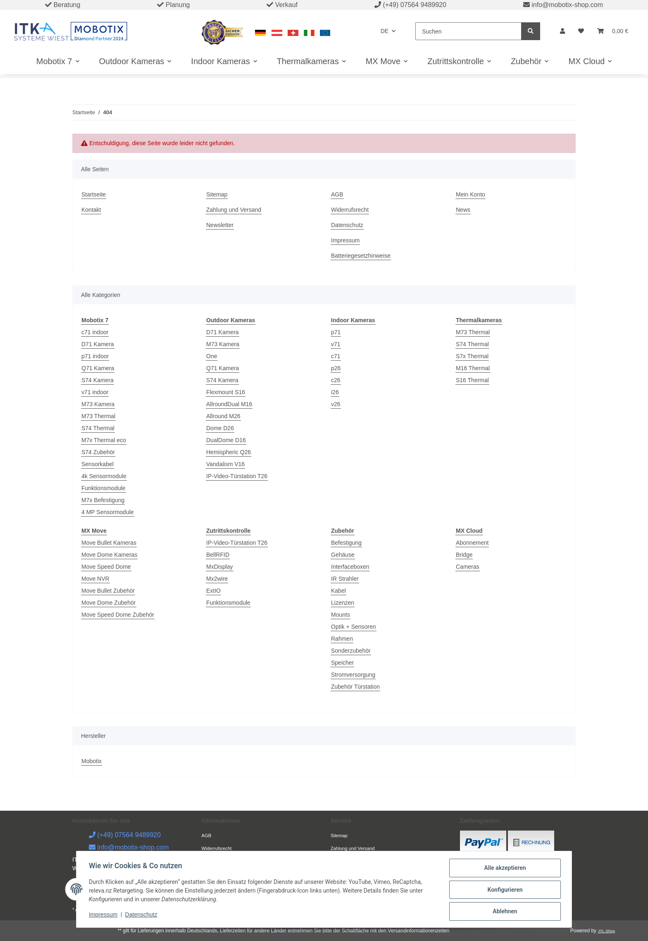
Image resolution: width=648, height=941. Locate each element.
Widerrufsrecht (350, 209)
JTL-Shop (606, 931)
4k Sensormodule (103, 476)
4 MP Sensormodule (107, 512)
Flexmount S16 (225, 392)
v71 (336, 344)
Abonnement (472, 542)
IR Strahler (345, 578)
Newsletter (219, 225)
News (463, 209)
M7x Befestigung (102, 500)
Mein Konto (470, 194)
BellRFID (217, 554)
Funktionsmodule (103, 488)
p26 (336, 368)
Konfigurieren (504, 890)
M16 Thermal (473, 368)
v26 (336, 404)
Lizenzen (342, 602)
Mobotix (91, 761)
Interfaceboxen (350, 566)
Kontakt (91, 209)
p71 (336, 332)
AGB (337, 194)
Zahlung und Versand (233, 209)
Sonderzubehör (351, 650)
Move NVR (95, 578)
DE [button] (384, 31)
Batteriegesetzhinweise (361, 255)
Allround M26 (223, 416)
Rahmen (342, 638)
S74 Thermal (97, 428)
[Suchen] (468, 31)
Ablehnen (504, 911)
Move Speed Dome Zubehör (117, 614)
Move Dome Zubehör (108, 602)
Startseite (93, 194)
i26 (335, 392)
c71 (336, 356)
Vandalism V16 (225, 464)
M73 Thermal (98, 416)
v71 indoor (94, 392)
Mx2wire (217, 578)
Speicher (342, 662)
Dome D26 (220, 428)
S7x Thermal (472, 356)
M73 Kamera (97, 404)
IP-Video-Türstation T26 (236, 476)
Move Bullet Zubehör (108, 590)
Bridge (464, 554)
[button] (562, 31)
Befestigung (346, 542)
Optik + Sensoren (353, 626)
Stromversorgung (353, 674)
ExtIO (213, 590)
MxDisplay (219, 566)
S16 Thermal (472, 380)
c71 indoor (94, 332)
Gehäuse (343, 554)
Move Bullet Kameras (108, 542)
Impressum (345, 240)
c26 (336, 380)
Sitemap (216, 194)
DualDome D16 (226, 440)
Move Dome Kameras (109, 554)
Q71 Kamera (97, 368)
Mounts (340, 614)
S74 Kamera (97, 380)
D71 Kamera (97, 344)
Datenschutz (347, 225)
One (211, 356)
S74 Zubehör (98, 452)
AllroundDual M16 (229, 404)
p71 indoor (95, 356)
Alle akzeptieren (504, 868)
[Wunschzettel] (581, 31)
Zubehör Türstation (355, 686)
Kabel (338, 590)
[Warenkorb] (613, 31)
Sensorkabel (97, 464)
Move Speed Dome (106, 566)
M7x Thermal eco (103, 440)
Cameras (467, 566)
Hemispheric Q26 (228, 452)
